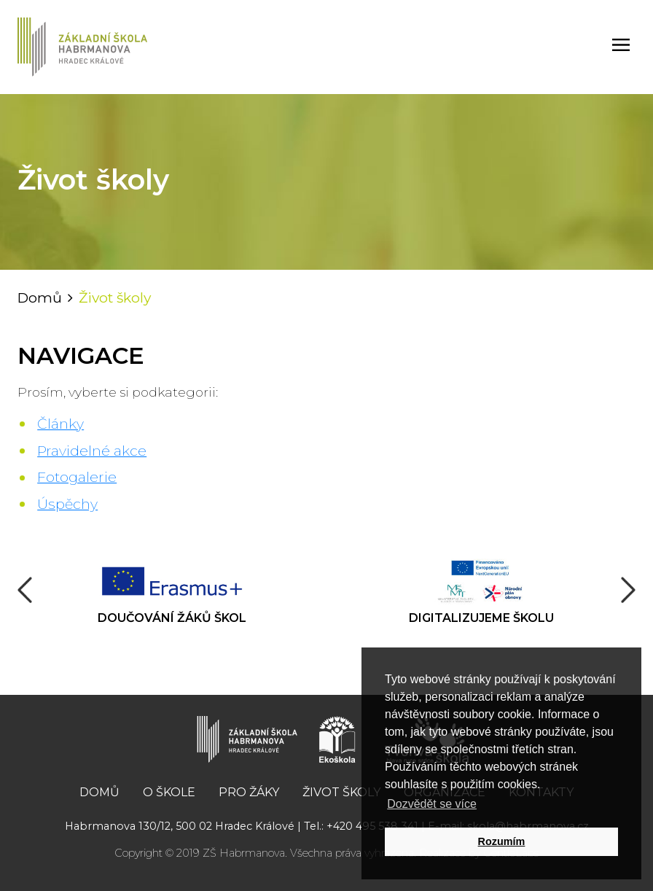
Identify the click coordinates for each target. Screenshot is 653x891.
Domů (39, 297)
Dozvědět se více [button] (432, 804)
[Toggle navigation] (621, 47)
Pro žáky (249, 792)
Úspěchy (67, 504)
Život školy (341, 792)
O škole (169, 792)
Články (60, 423)
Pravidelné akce (91, 450)
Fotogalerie (77, 477)
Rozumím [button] (501, 841)
